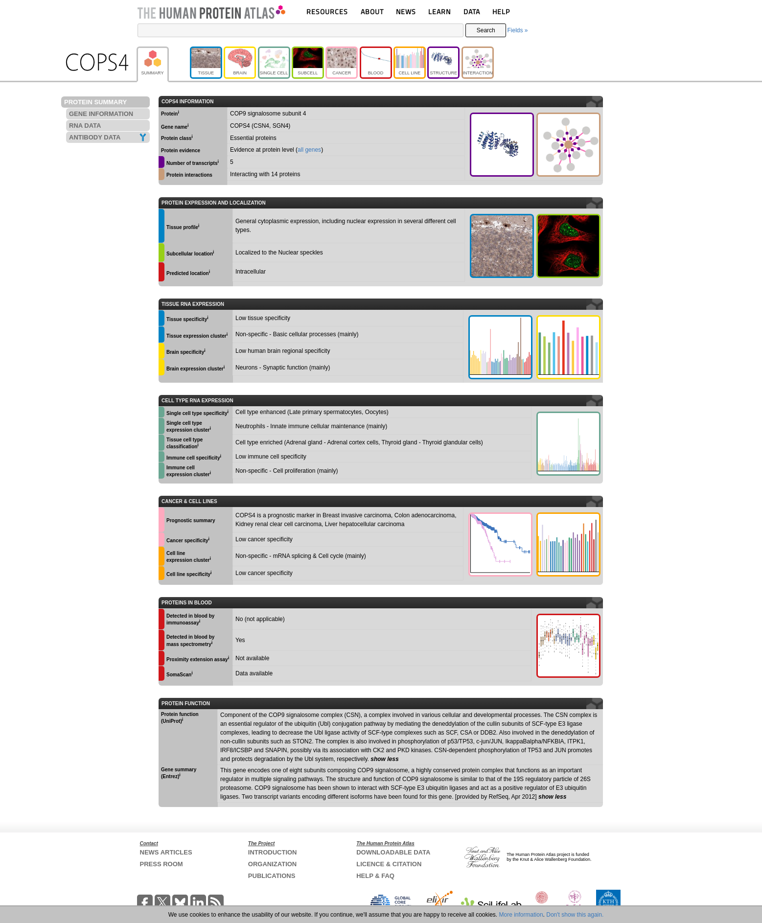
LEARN (439, 11)
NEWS (406, 11)
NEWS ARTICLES (166, 852)
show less (384, 759)
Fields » (517, 30)
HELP (501, 11)
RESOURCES (327, 11)
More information (521, 914)
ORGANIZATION (272, 864)
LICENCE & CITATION (388, 864)
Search (486, 30)
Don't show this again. (574, 914)
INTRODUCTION (272, 852)
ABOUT (372, 11)
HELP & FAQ (375, 875)
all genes (309, 149)
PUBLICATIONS (272, 875)
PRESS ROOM (161, 864)
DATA (471, 11)
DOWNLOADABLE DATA (393, 852)
